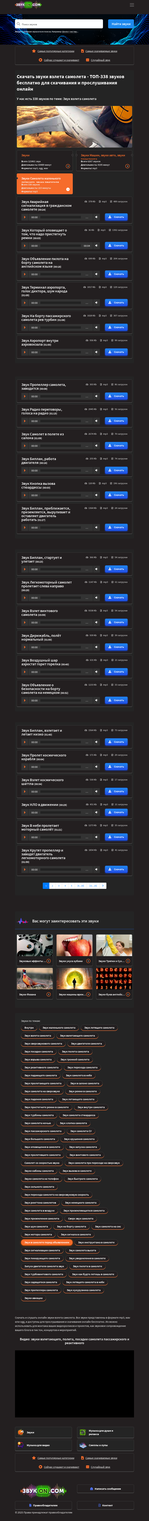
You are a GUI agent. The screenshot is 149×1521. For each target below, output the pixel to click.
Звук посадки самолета (38, 1051)
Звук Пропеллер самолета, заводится (43, 386)
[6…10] (80, 885)
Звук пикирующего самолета (42, 1258)
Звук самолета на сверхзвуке (42, 1091)
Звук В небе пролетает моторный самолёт (40, 827)
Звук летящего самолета (99, 1027)
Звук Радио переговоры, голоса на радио (41, 411)
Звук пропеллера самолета (41, 1290)
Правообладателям (43, 1505)
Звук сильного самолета (39, 1186)
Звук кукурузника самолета (84, 1290)
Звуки (25, 155)
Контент (105, 1505)
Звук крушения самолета (79, 1139)
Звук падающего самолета (40, 1075)
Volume (95, 217)
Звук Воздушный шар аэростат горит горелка (41, 662)
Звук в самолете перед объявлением (46, 1242)
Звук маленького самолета (59, 1027)
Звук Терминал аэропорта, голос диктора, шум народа (44, 289)
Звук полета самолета (75, 1051)
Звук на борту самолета (71, 1226)
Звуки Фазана (27, 994)
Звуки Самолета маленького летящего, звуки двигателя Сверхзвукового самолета (41, 182)
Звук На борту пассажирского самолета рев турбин (46, 317)
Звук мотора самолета (38, 1234)
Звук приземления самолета (41, 1218)
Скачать (116, 217)
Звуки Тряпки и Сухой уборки (112, 961)
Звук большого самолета (39, 1139)
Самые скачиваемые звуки (101, 51)
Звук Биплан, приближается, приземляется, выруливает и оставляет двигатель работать (45, 514)
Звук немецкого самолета (80, 1202)
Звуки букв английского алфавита (112, 994)
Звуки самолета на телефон (41, 1178)
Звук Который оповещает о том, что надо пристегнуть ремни (44, 234)
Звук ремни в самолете (83, 1091)
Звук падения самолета (38, 1099)
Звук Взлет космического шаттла (42, 781)
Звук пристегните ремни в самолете (46, 1107)
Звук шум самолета (36, 1226)
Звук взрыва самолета (38, 1059)
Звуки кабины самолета (39, 1170)
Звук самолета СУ (81, 1131)
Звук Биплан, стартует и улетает (41, 559)
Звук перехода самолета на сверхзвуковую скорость (56, 1194)
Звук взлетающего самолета (77, 1035)
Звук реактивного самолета (41, 1067)
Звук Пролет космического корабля (43, 757)
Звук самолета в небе (79, 1075)
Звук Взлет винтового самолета (39, 612)
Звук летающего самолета (78, 1099)
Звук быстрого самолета (83, 1178)
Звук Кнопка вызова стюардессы (38, 485)
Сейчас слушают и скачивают (61, 60)
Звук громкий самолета (75, 1059)
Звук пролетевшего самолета (42, 1155)
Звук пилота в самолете (87, 1266)
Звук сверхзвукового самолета (43, 1043)
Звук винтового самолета (85, 1155)
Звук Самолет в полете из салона (42, 436)
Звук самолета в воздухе (39, 1210)
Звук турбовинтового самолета (43, 1274)
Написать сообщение (105, 1488)
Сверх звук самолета (80, 1218)
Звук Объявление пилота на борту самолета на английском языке (44, 262)
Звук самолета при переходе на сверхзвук (94, 1162)
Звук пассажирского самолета (42, 1131)
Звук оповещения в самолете (42, 1147)
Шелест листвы (69, 31)
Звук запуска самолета (83, 1147)
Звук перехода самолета (82, 1067)
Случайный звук (100, 60)
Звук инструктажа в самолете (96, 1242)
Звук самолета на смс (108, 1226)
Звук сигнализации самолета (42, 1250)
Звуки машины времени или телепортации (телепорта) (72, 994)
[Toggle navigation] (131, 5)
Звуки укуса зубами (71, 961)
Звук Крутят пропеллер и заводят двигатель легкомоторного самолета (43, 854)
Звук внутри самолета (91, 1107)
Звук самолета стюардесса (79, 1115)
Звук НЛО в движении (40, 804)
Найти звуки (121, 24)
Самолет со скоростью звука (41, 1162)
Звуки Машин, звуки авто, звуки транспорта (103, 157)
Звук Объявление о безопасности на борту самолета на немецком (40, 688)
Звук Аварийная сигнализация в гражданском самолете (46, 205)
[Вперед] (103, 886)
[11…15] (93, 885)
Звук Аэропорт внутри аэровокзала (39, 342)
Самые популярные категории (56, 51)
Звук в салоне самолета (84, 1083)
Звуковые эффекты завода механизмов (33, 961)
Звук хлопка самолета (73, 1123)
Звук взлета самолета (37, 1035)
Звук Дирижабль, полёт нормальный (41, 637)
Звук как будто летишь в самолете (93, 1274)
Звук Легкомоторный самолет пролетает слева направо (46, 584)
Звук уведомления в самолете (87, 1258)
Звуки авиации (33, 1298)
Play (25, 217)
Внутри (29, 1027)
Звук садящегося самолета (40, 1282)
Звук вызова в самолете (77, 1170)
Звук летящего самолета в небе (85, 1282)
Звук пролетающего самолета (42, 1083)
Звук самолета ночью (37, 1123)
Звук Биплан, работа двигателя (38, 460)
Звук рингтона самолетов (40, 1202)
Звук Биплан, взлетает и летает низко (41, 732)
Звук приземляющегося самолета (84, 1210)
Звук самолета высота (82, 1250)
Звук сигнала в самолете (76, 1234)
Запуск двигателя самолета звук (44, 1266)
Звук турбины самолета (39, 1115)
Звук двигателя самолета (86, 1043)
